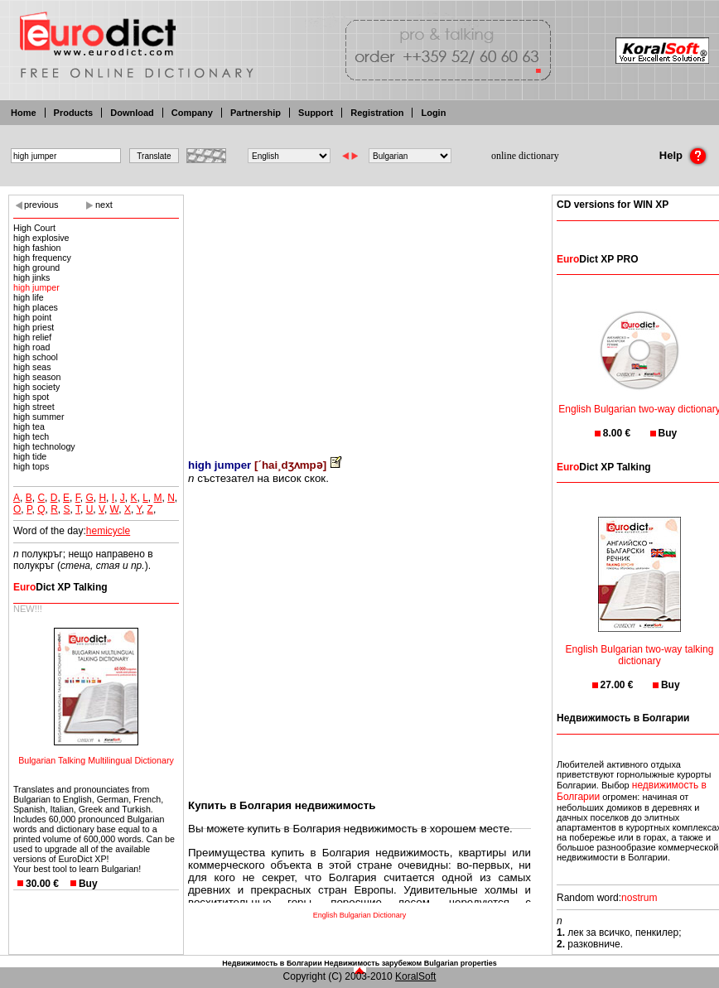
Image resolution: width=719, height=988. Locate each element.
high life (28, 297)
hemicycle (108, 531)
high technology (44, 446)
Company (192, 113)
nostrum (639, 898)
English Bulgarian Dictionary (360, 915)
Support (315, 113)
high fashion (36, 248)
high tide (29, 456)
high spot (31, 397)
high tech (31, 436)
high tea (29, 426)
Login (433, 113)
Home (23, 113)
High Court (34, 228)
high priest (33, 327)
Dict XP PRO (597, 259)
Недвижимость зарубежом (373, 963)
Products (74, 113)
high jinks (31, 277)
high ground (36, 267)
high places (35, 307)
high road (31, 347)
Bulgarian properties (460, 963)
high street (34, 407)
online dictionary (525, 155)
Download (132, 113)
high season (36, 377)
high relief (32, 337)
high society (36, 387)
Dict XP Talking (60, 587)
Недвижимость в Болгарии (271, 963)
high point (32, 317)
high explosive (41, 238)
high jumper (36, 287)
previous (41, 205)
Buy (88, 883)
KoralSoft (415, 976)
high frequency (42, 258)
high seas (32, 367)
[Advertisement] (359, 315)
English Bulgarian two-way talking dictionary (640, 645)
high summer (39, 417)
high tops (31, 466)
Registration (376, 113)
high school (35, 357)
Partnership (255, 113)
